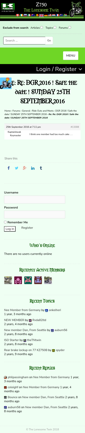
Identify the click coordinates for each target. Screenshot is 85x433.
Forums (63, 28)
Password (11, 207)
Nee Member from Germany (22, 310)
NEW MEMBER (14, 320)
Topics (49, 28)
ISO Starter (11, 340)
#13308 (75, 126)
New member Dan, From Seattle (25, 330)
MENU (70, 55)
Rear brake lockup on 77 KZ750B (26, 350)
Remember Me (16, 222)
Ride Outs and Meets (43, 110)
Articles (35, 28)
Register (27, 228)
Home (7, 110)
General (26, 110)
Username (11, 192)
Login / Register (56, 69)
